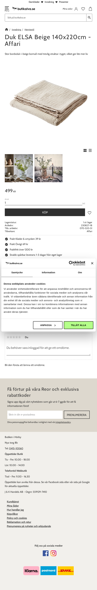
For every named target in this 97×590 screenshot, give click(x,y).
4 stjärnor (16, 337)
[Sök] (89, 18)
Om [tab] (80, 272)
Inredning (49, 1)
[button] (6, 9)
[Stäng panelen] (92, 263)
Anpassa (48, 325)
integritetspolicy (63, 422)
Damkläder (34, 1)
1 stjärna (8, 337)
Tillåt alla (78, 325)
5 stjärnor (19, 337)
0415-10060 (16, 448)
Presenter (63, 1)
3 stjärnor (13, 337)
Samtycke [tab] (17, 272)
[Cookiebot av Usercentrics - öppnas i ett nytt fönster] (71, 263)
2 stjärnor (10, 337)
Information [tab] (48, 272)
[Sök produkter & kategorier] (45, 18)
